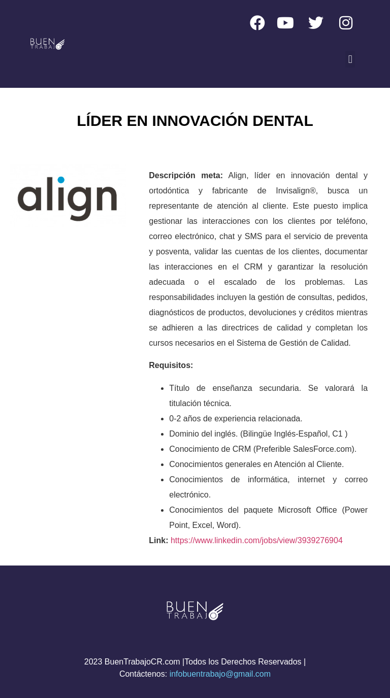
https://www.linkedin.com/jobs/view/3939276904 (257, 540)
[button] (350, 59)
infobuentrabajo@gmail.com (220, 674)
